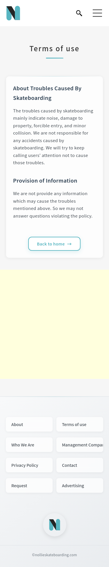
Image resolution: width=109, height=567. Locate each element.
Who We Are (22, 445)
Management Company (82, 445)
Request (19, 485)
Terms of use (74, 424)
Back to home (51, 244)
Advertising (73, 485)
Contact (69, 465)
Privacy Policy (24, 465)
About (17, 424)
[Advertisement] (54, 324)
